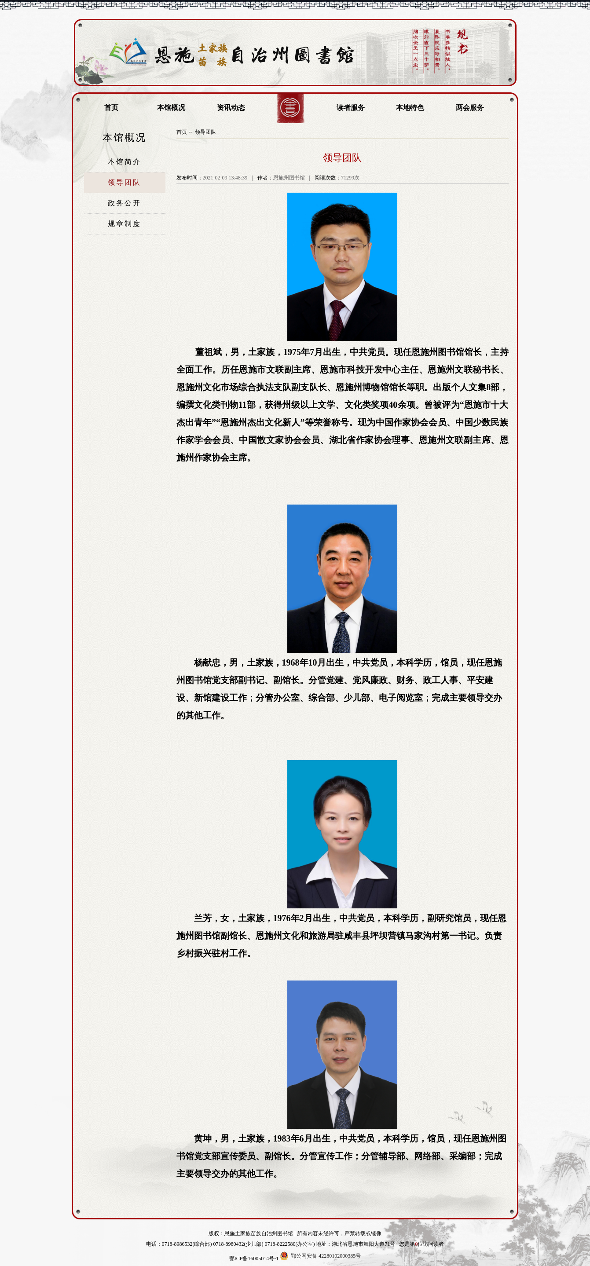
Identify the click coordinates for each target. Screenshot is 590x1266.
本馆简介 (124, 161)
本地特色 (410, 107)
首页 (111, 107)
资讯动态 (231, 107)
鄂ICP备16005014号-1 (254, 1258)
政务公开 (124, 203)
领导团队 (124, 182)
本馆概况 (171, 107)
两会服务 (470, 107)
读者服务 (351, 107)
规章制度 (124, 223)
